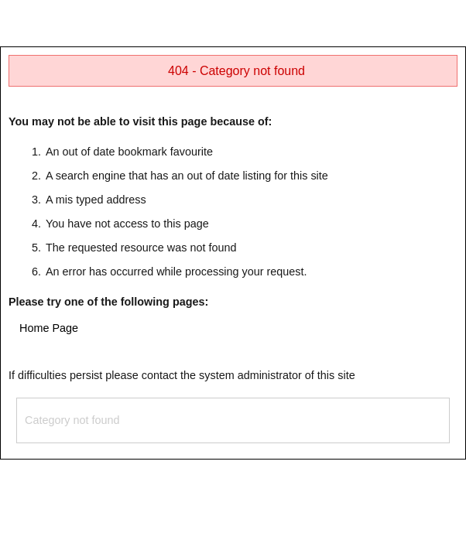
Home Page (48, 328)
